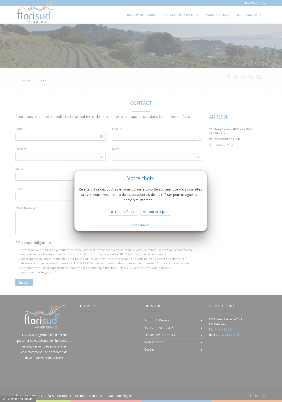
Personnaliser (140, 225)
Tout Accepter (156, 211)
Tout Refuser (123, 211)
